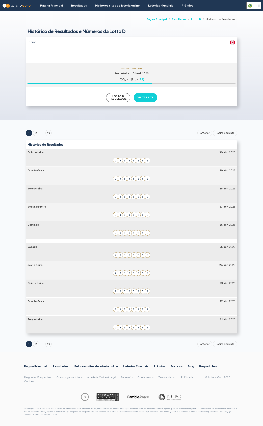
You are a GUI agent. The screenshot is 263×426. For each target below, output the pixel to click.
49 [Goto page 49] (48, 344)
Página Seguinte (225, 132)
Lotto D (196, 19)
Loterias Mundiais (160, 5)
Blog (191, 366)
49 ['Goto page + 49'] (48, 132)
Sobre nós (127, 377)
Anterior (204, 132)
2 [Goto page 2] (36, 132)
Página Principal (157, 19)
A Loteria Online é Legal (101, 377)
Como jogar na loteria (70, 377)
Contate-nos (146, 377)
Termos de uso (167, 377)
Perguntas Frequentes (37, 377)
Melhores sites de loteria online (117, 5)
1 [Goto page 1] (29, 132)
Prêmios (187, 5)
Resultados (179, 19)
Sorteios (176, 366)
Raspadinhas (208, 366)
